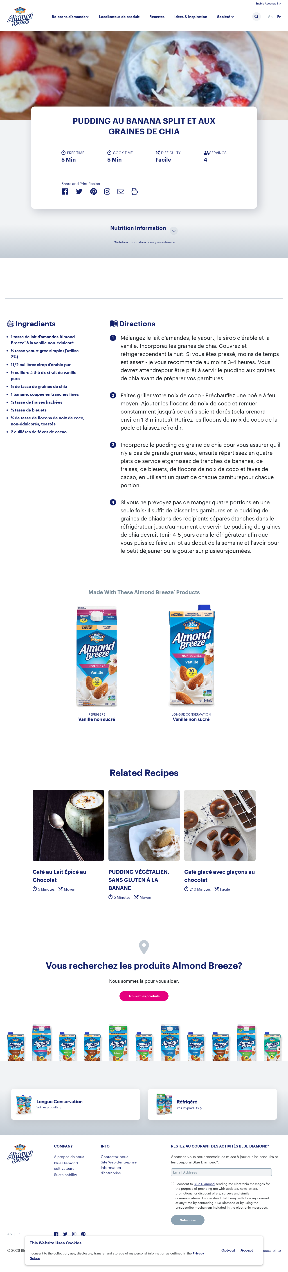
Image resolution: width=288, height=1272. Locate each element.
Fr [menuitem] (279, 16)
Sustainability (65, 1174)
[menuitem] (270, 16)
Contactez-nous (114, 1156)
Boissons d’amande (69, 16)
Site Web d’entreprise (119, 1162)
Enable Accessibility (268, 3)
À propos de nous (69, 1156)
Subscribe (188, 1220)
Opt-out (228, 1250)
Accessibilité (270, 1250)
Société (223, 16)
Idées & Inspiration (190, 16)
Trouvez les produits (144, 996)
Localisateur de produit (119, 16)
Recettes (156, 16)
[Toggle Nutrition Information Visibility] (174, 231)
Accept (247, 1250)
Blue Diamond (204, 1184)
